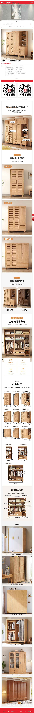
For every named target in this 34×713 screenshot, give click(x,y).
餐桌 (14, 26)
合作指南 (29, 711)
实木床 (10, 26)
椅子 (24, 26)
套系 (21, 711)
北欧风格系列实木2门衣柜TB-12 (17, 584)
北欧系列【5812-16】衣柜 (17, 554)
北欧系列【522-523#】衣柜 (17, 674)
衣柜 (20, 26)
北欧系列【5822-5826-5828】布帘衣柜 (17, 644)
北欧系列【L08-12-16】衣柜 (17, 614)
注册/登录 (31, 2)
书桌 (17, 26)
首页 (4, 711)
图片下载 (17, 78)
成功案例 (12, 711)
